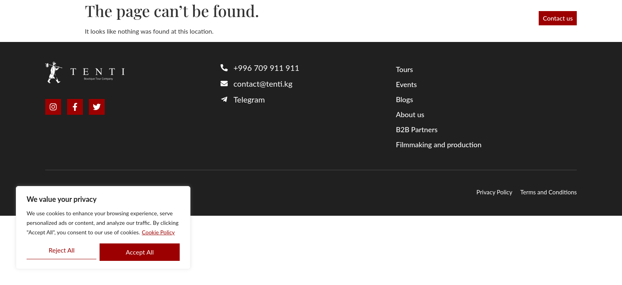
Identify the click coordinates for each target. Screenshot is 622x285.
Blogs (404, 99)
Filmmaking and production (431, 18)
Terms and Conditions (548, 192)
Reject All (61, 250)
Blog (490, 18)
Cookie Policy (158, 232)
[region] (103, 227)
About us (365, 18)
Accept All (140, 252)
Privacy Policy (494, 192)
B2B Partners (320, 18)
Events (519, 18)
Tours (281, 18)
